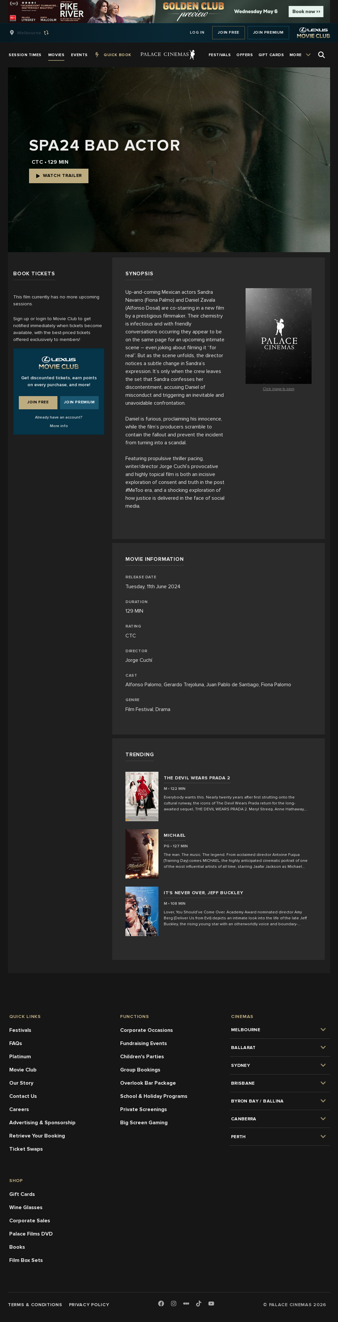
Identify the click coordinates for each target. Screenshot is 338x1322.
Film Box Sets (26, 1260)
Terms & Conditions (35, 1304)
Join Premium (268, 32)
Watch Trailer (59, 175)
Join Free (228, 32)
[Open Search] (321, 54)
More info (59, 426)
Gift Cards (22, 1194)
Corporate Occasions (146, 1030)
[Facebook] (161, 1304)
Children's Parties (142, 1056)
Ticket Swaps (26, 1149)
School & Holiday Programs (153, 1096)
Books (17, 1247)
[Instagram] (174, 1304)
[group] (36, 32)
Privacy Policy (89, 1304)
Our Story (21, 1083)
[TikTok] (199, 1303)
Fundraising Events (143, 1043)
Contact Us (23, 1096)
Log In (197, 32)
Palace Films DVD (31, 1234)
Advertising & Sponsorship (42, 1122)
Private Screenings (143, 1109)
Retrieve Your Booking (37, 1136)
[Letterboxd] (186, 1303)
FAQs (15, 1043)
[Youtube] (211, 1304)
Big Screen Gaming (144, 1122)
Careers (19, 1109)
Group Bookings (140, 1070)
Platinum (20, 1056)
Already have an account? (59, 417)
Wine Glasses (26, 1207)
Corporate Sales (29, 1220)
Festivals (20, 1030)
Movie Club (23, 1070)
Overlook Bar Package (148, 1083)
